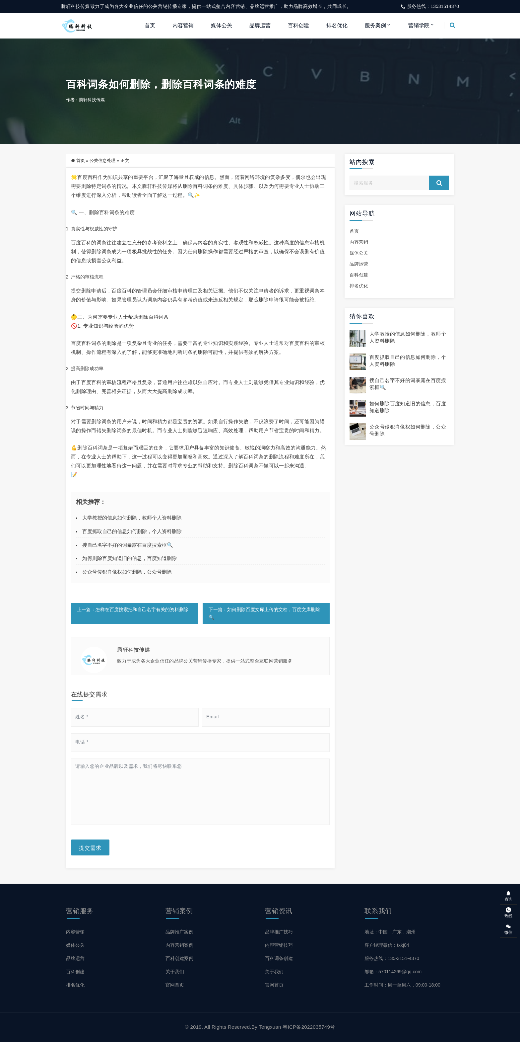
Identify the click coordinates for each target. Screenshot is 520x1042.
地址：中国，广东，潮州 (390, 931)
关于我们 (174, 971)
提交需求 (90, 847)
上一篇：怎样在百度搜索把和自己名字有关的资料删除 (132, 609)
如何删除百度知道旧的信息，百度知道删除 (129, 558)
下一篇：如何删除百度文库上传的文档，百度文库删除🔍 (264, 613)
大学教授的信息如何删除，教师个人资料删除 (132, 518)
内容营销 (183, 25)
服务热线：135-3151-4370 (391, 958)
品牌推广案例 (179, 931)
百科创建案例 (179, 958)
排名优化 (337, 25)
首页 (150, 25)
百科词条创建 (279, 958)
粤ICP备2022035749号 (309, 1027)
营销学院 (418, 25)
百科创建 (298, 25)
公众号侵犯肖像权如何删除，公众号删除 (127, 572)
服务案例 (375, 25)
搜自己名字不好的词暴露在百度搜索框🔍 (127, 545)
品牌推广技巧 (279, 931)
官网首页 (174, 985)
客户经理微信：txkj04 (386, 945)
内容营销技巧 (279, 945)
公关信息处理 (102, 160)
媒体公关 (221, 25)
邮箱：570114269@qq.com (393, 971)
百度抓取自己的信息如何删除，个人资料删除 (132, 531)
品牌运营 (260, 25)
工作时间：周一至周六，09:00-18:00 (402, 985)
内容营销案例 (179, 945)
